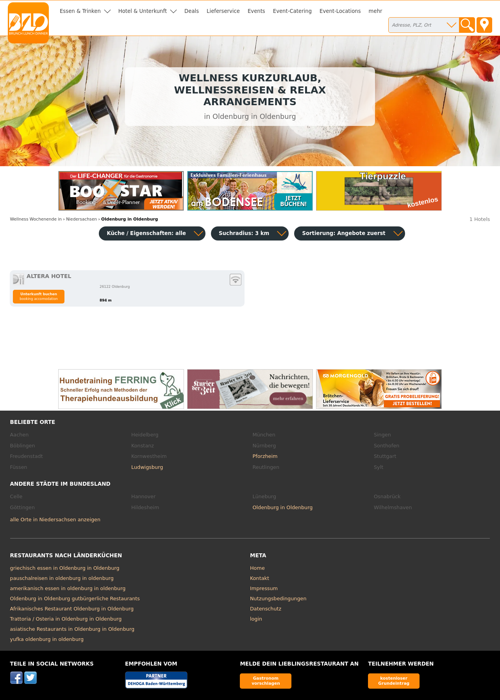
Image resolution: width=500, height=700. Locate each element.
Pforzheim (265, 456)
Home (257, 568)
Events (256, 11)
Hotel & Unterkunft (142, 11)
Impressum (264, 588)
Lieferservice (223, 11)
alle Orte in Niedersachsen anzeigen (55, 519)
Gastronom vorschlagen (266, 681)
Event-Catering (292, 11)
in (36, 219)
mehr (375, 11)
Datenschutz (265, 609)
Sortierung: (343, 233)
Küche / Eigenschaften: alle (146, 233)
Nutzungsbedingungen (278, 598)
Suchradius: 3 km (244, 233)
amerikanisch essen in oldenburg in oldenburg (68, 588)
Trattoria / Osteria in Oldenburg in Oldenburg (66, 619)
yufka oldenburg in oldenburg (47, 639)
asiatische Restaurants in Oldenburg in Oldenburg (72, 629)
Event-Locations (340, 11)
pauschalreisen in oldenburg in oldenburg (62, 578)
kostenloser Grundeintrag (393, 681)
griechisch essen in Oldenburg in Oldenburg (65, 568)
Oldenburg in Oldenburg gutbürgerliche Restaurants (75, 598)
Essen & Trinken (80, 11)
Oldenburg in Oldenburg (283, 507)
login (256, 619)
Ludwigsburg (147, 467)
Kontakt (259, 578)
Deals (191, 11)
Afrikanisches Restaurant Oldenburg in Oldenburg (72, 609)
